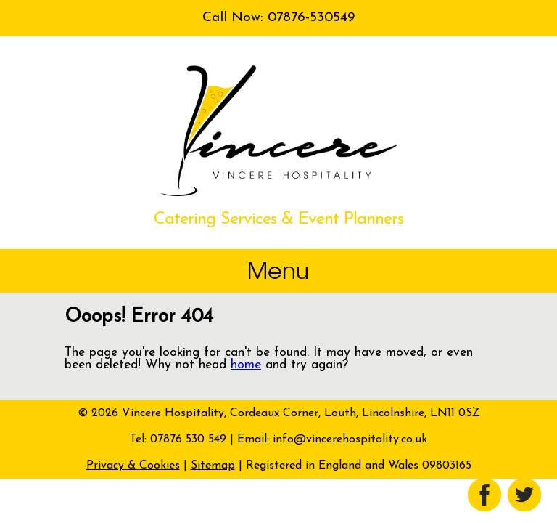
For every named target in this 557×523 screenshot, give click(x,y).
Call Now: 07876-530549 (278, 18)
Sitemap (213, 465)
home (246, 365)
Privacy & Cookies (133, 465)
